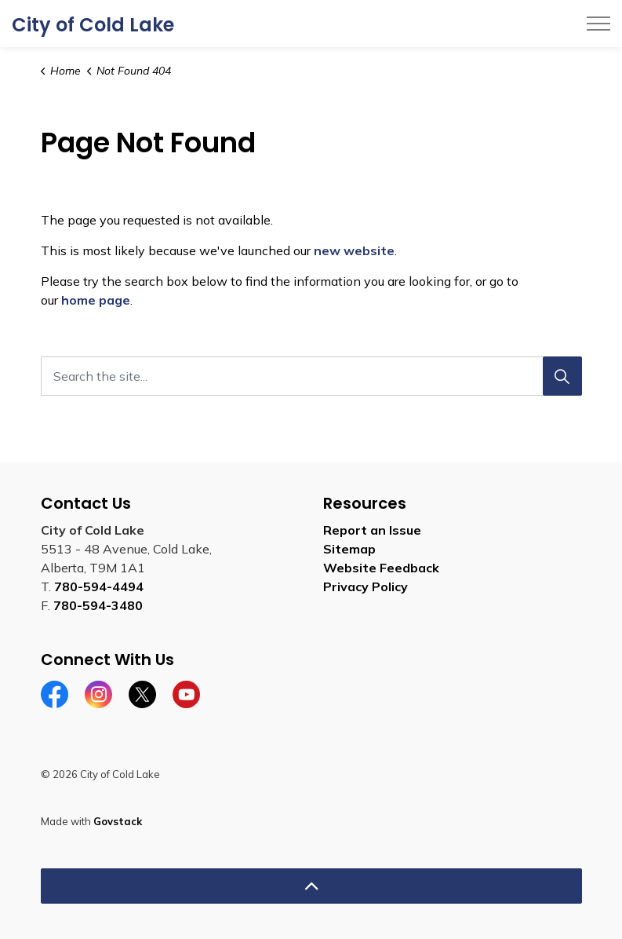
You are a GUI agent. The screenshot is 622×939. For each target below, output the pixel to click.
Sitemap (349, 549)
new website (354, 250)
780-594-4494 (99, 586)
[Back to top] (311, 886)
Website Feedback (381, 567)
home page (95, 300)
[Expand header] (598, 23)
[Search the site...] (311, 376)
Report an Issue (372, 530)
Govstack (117, 821)
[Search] (562, 376)
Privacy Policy (365, 586)
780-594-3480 (98, 605)
